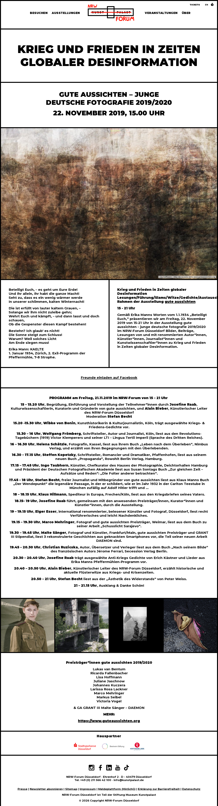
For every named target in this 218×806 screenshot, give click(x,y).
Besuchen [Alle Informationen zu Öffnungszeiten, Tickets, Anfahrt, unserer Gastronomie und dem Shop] (39, 13)
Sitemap (71, 789)
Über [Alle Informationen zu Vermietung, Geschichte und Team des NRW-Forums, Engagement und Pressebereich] (186, 13)
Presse (22, 789)
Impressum (88, 789)
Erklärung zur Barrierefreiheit (159, 789)
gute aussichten (180, 302)
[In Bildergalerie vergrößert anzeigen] (27, 625)
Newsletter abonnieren (46, 789)
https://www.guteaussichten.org (109, 721)
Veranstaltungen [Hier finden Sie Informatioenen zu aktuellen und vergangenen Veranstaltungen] (161, 13)
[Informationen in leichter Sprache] (212, 5)
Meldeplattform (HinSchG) (117, 789)
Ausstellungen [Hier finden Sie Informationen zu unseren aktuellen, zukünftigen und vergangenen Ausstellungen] (66, 13)
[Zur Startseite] (111, 13)
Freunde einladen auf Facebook (109, 378)
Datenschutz (191, 789)
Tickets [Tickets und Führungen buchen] (195, 5)
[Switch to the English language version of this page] (206, 5)
